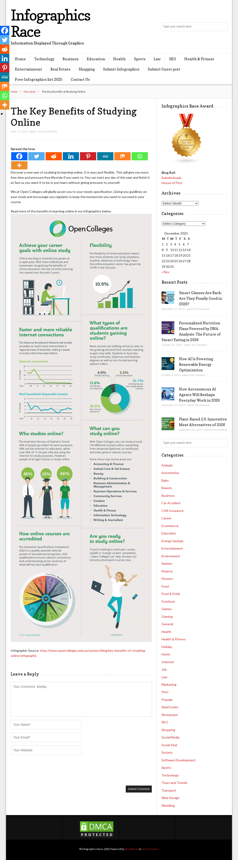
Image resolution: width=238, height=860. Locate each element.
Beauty (167, 488)
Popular (167, 700)
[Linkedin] (71, 156)
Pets (165, 692)
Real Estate (60, 69)
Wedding (168, 805)
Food (165, 586)
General (167, 624)
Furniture (168, 601)
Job (164, 669)
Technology (44, 59)
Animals (167, 465)
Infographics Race (50, 23)
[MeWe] (105, 156)
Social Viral (169, 745)
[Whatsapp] (140, 156)
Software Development (178, 760)
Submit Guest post (164, 69)
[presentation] (46, 770)
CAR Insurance (173, 511)
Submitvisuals (172, 178)
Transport (169, 790)
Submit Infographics (121, 69)
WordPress (132, 848)
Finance (167, 571)
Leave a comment (47, 131)
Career (167, 518)
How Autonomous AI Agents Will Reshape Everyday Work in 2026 (199, 395)
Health (119, 59)
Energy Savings (173, 541)
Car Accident (171, 503)
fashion (167, 563)
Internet (168, 662)
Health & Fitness (199, 59)
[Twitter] (36, 156)
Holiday (167, 647)
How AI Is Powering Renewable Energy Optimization (196, 364)
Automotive (170, 473)
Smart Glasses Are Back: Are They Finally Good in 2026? (200, 298)
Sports (139, 59)
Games (167, 609)
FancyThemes (150, 848)
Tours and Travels (175, 783)
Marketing (169, 684)
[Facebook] (19, 156)
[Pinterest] (88, 156)
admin (32, 131)
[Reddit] (54, 156)
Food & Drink (171, 594)
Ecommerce (170, 526)
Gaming (167, 616)
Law (157, 59)
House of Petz (172, 183)
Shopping (87, 69)
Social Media (170, 737)
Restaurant (170, 715)
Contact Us (80, 79)
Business (71, 59)
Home (20, 59)
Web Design (170, 798)
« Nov (165, 272)
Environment (171, 556)
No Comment (202, 309)
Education (96, 59)
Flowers (167, 579)
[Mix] (122, 156)
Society (167, 752)
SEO (172, 59)
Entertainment (28, 69)
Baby (165, 480)
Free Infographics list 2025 (38, 79)
